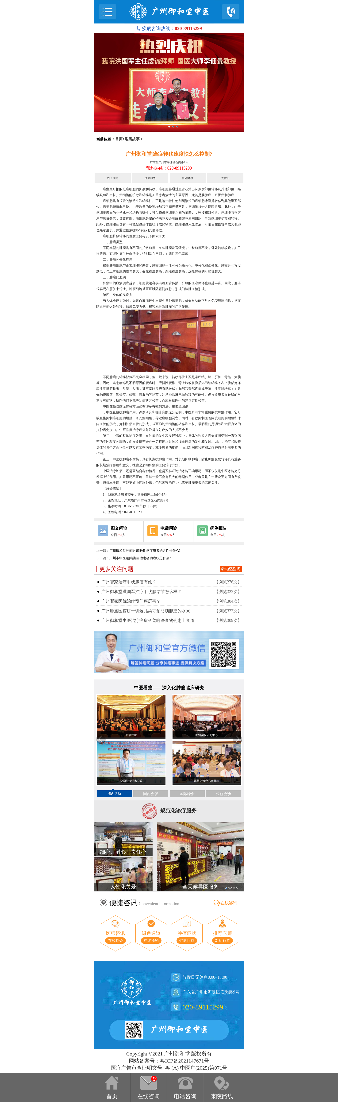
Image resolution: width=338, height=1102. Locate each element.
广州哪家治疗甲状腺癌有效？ (128, 582)
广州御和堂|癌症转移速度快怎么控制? (169, 154)
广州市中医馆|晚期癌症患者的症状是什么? (140, 558)
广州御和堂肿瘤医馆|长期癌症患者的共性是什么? (145, 550)
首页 (119, 139)
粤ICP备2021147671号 (184, 1061)
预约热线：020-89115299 (169, 168)
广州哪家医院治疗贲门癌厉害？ (131, 601)
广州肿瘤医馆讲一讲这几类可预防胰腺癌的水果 (145, 611)
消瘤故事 (132, 139)
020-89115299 (202, 1007)
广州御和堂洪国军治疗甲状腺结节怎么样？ (141, 591)
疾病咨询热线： (169, 28)
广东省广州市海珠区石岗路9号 (169, 162)
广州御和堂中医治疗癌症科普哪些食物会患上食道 (147, 620)
